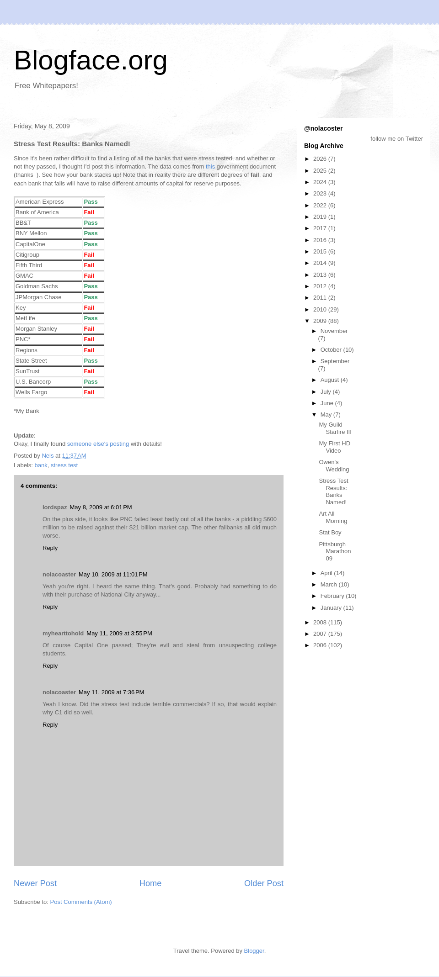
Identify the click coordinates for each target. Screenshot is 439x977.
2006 (320, 645)
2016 (320, 240)
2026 (320, 158)
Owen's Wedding (334, 466)
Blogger (254, 950)
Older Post (264, 883)
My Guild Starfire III (335, 428)
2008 (320, 622)
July (327, 391)
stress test (64, 465)
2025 (320, 170)
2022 (320, 205)
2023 (320, 193)
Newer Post (35, 883)
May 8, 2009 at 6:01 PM (101, 507)
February (333, 595)
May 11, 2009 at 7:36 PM (111, 692)
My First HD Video (334, 447)
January (332, 607)
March (330, 584)
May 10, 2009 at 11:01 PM (113, 574)
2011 (320, 297)
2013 (320, 274)
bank (41, 465)
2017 (320, 228)
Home (150, 883)
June (328, 403)
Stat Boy (330, 532)
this (210, 166)
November (334, 330)
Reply (50, 547)
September (335, 361)
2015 (320, 251)
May (327, 414)
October (332, 349)
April (327, 573)
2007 (320, 633)
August (331, 379)
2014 (320, 262)
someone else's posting (98, 443)
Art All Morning (333, 517)
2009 (320, 320)
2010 (320, 309)
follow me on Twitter (396, 138)
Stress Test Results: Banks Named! (333, 491)
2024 (320, 182)
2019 (320, 216)
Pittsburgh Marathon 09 (335, 551)
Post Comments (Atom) (81, 901)
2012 (320, 286)
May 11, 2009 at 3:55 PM (119, 633)
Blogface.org (91, 60)
